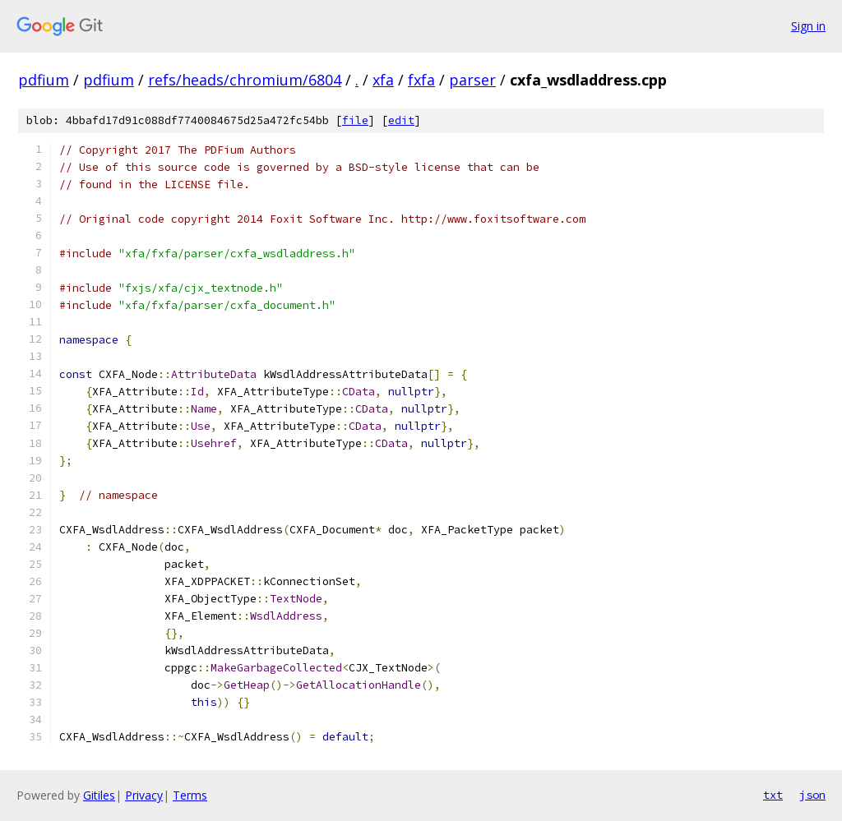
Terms (190, 795)
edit (401, 120)
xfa (383, 80)
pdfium (43, 80)
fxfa (421, 80)
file (355, 120)
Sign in (808, 26)
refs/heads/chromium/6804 (244, 80)
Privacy (144, 795)
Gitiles (99, 795)
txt (773, 794)
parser (472, 80)
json (812, 794)
